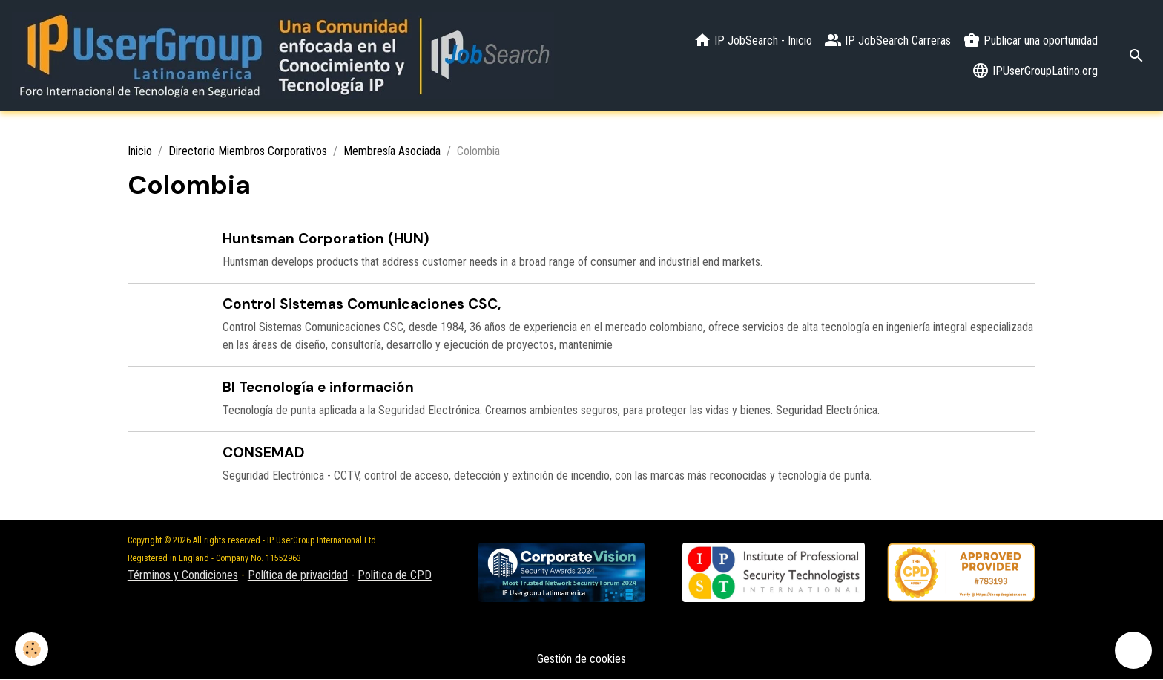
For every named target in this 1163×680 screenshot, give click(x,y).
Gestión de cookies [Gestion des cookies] (581, 659)
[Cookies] (31, 649)
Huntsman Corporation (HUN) (326, 238)
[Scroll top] (1133, 650)
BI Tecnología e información (318, 387)
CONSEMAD (264, 452)
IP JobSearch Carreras (887, 40)
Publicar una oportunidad (1030, 40)
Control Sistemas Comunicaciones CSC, (362, 304)
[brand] (283, 55)
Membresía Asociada (392, 151)
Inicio (140, 151)
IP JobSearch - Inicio (752, 40)
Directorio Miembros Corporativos (247, 151)
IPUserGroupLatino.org (1035, 70)
